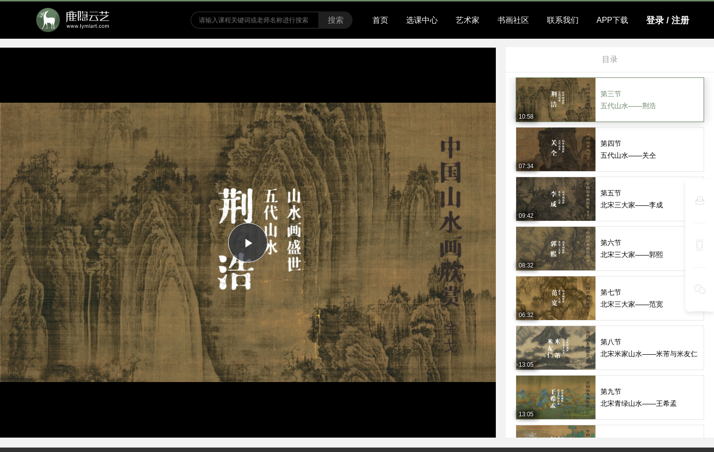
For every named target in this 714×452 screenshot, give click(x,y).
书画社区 (513, 20)
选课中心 (422, 20)
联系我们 (563, 20)
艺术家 (467, 20)
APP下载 (612, 20)
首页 (380, 20)
